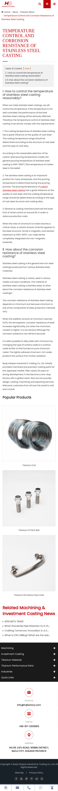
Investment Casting (12, 654)
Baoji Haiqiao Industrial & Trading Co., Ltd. (34, 764)
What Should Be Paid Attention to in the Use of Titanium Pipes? (27, 626)
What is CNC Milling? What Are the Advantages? (27, 635)
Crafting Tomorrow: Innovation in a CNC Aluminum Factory (27, 630)
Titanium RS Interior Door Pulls (29, 595)
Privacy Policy (36, 772)
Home (7, 12)
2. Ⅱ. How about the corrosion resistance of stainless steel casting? (26, 81)
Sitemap (19, 772)
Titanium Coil (29, 465)
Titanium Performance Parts (17, 665)
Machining (7, 648)
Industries (6, 671)
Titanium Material (11, 659)
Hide (27, 68)
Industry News (27, 12)
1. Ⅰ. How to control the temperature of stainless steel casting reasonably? (24, 74)
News (15, 12)
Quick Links (7, 677)
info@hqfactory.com (29, 705)
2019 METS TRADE (14, 621)
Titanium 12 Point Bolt (29, 530)
